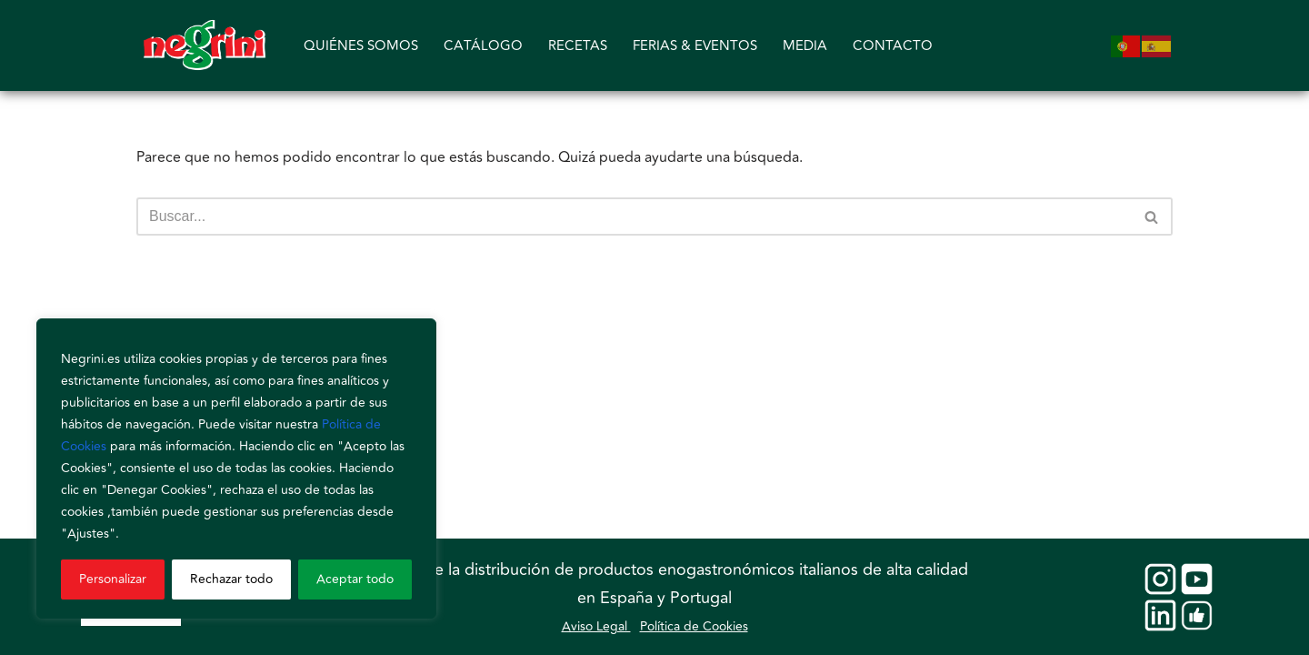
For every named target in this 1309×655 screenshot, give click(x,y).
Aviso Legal (596, 626)
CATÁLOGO (483, 45)
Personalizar (112, 579)
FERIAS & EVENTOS (695, 45)
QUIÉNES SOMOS (361, 45)
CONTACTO (893, 45)
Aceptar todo (355, 579)
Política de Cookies (694, 626)
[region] (236, 468)
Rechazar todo (231, 579)
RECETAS (577, 45)
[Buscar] (634, 216)
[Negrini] (204, 45)
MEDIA (805, 45)
